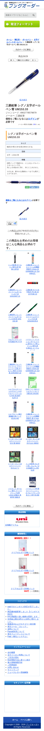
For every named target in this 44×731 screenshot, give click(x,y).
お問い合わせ (13, 667)
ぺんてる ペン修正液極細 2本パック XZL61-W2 (15, 416)
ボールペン (26, 40)
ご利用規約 (12, 665)
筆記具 (17, 40)
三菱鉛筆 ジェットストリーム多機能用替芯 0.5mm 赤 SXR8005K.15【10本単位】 (32, 269)
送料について (13, 629)
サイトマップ (13, 670)
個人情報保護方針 (15, 662)
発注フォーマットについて (19, 634)
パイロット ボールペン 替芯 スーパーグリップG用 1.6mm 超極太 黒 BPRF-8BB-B (15, 493)
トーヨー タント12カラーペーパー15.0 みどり (15, 466)
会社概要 (11, 652)
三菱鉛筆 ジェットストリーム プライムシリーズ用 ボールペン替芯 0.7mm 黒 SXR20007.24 (15, 368)
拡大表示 (23, 218)
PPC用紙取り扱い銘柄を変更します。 (24, 617)
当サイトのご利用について (19, 655)
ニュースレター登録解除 (18, 672)
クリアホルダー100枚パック (23, 589)
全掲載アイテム (11, 525)
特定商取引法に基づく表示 (19, 660)
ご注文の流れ (13, 657)
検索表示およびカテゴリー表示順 (22, 624)
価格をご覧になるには (15, 200)
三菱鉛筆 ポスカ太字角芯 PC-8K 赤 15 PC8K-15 (32, 292)
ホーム (39, 12)
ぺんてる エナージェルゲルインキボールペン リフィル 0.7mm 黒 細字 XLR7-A (15, 393)
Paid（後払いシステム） (18, 636)
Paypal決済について (16, 631)
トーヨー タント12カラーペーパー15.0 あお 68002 (32, 441)
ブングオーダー (32, 725)
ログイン (42, 12)
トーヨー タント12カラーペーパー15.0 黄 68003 (15, 441)
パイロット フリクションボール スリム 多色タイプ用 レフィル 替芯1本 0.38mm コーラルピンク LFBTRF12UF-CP (33, 346)
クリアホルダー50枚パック (22, 571)
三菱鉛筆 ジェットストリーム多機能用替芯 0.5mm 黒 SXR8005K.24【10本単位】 (32, 368)
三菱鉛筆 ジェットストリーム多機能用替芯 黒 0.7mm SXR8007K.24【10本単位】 (32, 418)
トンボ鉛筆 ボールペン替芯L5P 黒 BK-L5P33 (15, 267)
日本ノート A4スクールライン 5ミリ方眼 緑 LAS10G (33, 391)
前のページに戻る (23, 49)
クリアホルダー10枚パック (22, 553)
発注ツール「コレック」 (18, 627)
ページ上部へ (26, 720)
